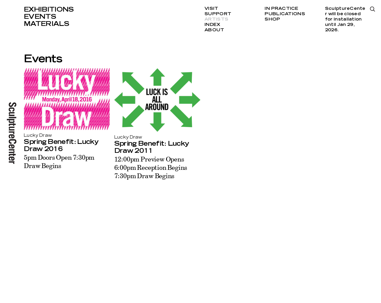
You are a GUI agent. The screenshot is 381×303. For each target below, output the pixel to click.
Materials (46, 24)
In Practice (281, 9)
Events (40, 16)
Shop (272, 19)
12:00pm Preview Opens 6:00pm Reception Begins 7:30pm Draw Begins (150, 167)
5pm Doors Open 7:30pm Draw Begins (59, 161)
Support (217, 14)
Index (212, 25)
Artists (216, 19)
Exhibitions (49, 9)
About (214, 30)
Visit (211, 9)
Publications (285, 14)
